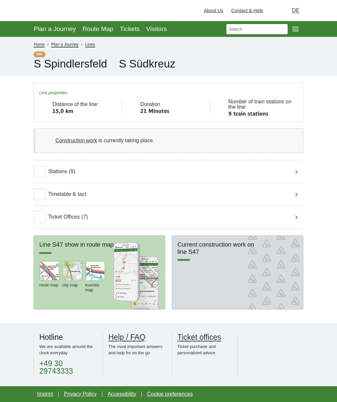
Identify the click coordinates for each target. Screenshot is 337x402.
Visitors (156, 28)
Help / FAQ (126, 337)
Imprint (45, 394)
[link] (168, 140)
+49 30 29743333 (56, 367)
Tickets (130, 28)
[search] (257, 29)
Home (39, 44)
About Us (213, 10)
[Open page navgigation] (295, 29)
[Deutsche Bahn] (322, 10)
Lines (90, 44)
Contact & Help (247, 10)
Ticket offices (199, 337)
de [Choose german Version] (295, 10)
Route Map (97, 28)
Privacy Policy (80, 394)
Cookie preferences (170, 394)
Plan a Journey (55, 28)
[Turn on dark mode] (274, 10)
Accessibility (122, 394)
